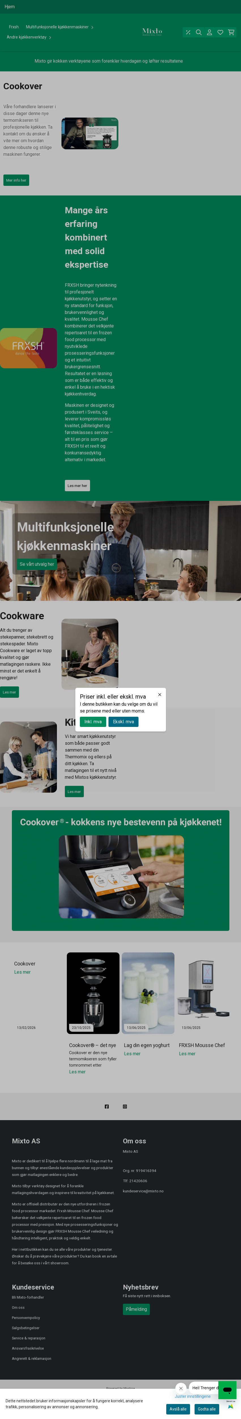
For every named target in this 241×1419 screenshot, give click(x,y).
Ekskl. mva (123, 721)
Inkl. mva (93, 721)
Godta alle (207, 1409)
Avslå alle (178, 1409)
